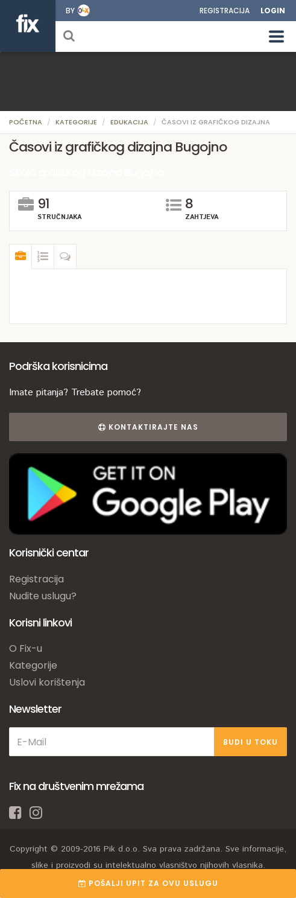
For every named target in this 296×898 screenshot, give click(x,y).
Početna (25, 122)
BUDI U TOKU (250, 742)
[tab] (20, 256)
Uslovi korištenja (47, 682)
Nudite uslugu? (43, 596)
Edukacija (129, 122)
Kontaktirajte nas (148, 427)
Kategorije (76, 122)
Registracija (225, 10)
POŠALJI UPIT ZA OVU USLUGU (148, 883)
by (70, 10)
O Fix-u (25, 648)
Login (272, 10)
